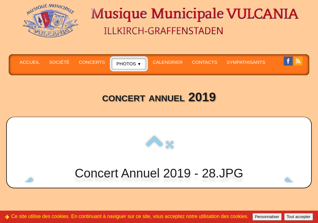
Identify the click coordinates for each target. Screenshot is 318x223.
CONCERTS (92, 62)
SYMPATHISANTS (246, 62)
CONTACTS (204, 62)
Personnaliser (267, 216)
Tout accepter (299, 216)
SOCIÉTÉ (59, 62)
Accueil (30, 62)
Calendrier (168, 62)
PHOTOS (128, 63)
